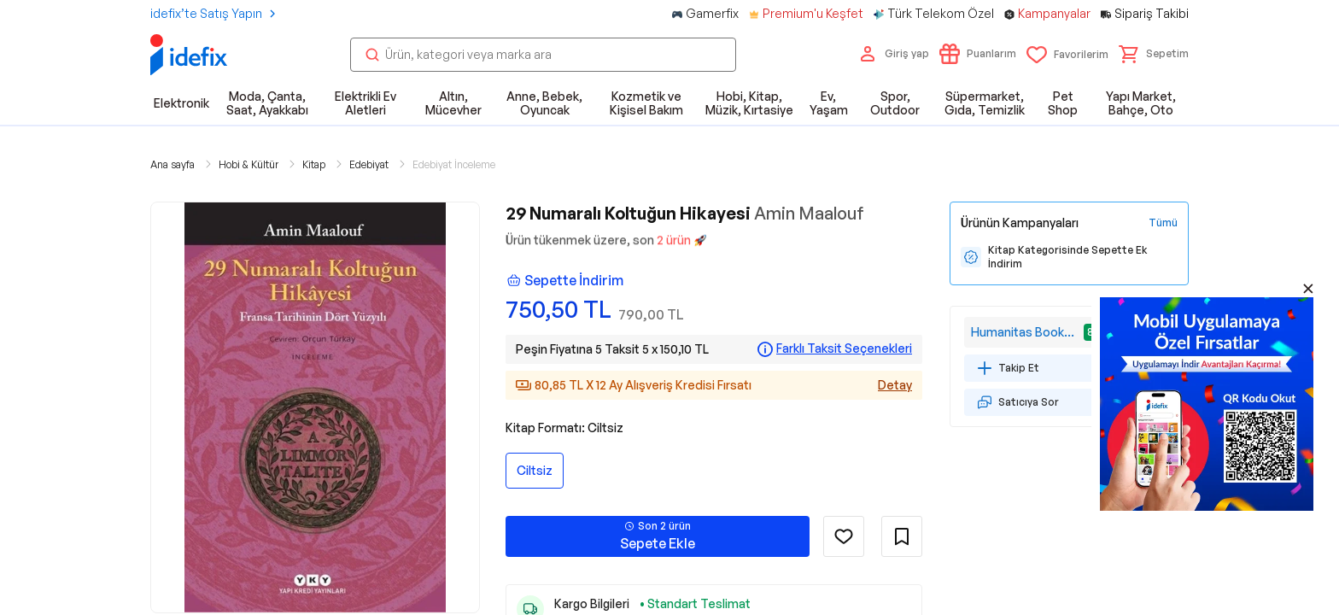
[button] (1154, 54)
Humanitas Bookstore (1025, 332)
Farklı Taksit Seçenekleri (844, 348)
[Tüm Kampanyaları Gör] (1163, 223)
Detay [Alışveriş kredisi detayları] (895, 385)
